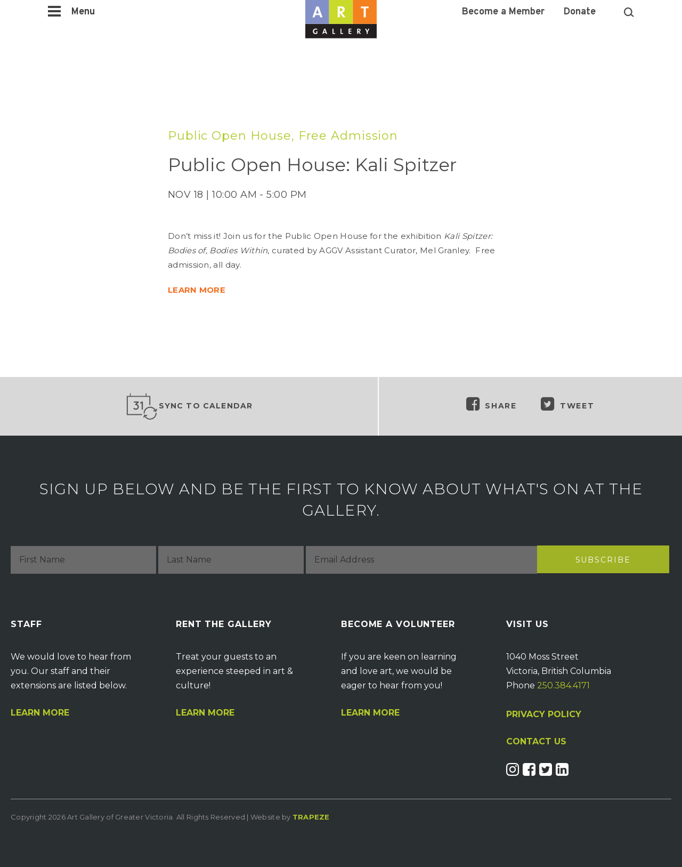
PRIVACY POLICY (543, 714)
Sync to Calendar (189, 406)
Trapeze (311, 817)
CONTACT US (536, 741)
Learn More (40, 713)
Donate (580, 12)
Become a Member (503, 12)
